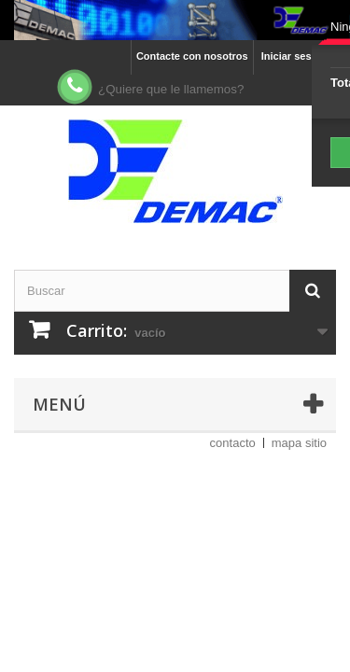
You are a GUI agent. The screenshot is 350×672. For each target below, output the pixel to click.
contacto (233, 443)
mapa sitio (299, 443)
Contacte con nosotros (192, 56)
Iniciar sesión (294, 56)
